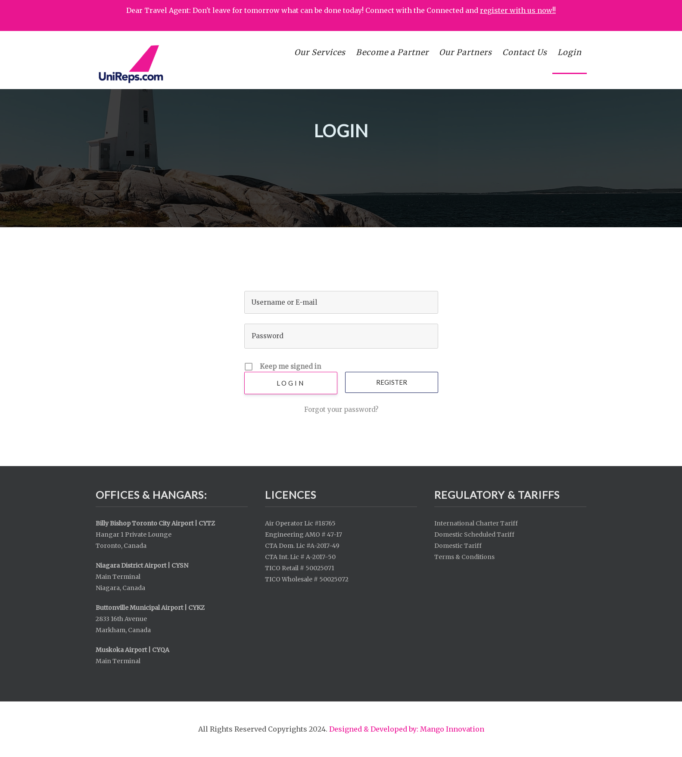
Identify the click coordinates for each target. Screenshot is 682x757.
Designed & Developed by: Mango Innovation (406, 729)
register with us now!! (518, 10)
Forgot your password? (341, 409)
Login (569, 52)
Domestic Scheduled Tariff (474, 534)
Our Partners (465, 52)
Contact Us (524, 52)
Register (391, 382)
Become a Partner (392, 52)
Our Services (320, 52)
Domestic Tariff (458, 546)
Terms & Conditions (464, 557)
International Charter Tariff (476, 523)
